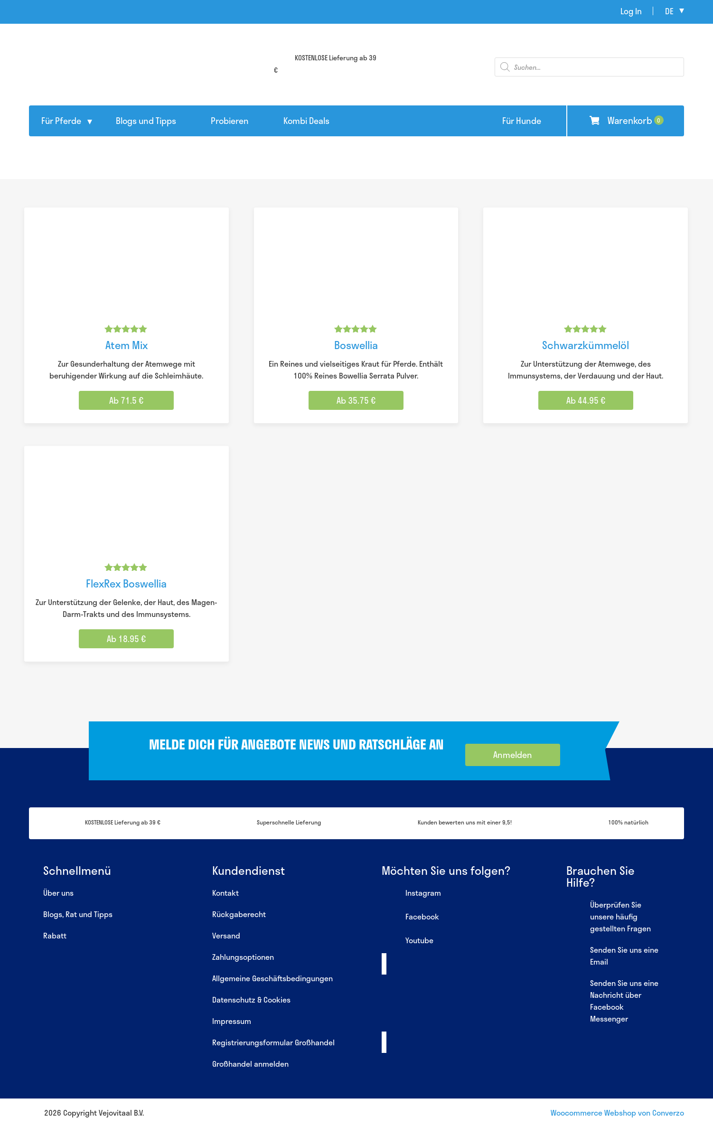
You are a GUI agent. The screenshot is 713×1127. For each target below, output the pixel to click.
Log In (631, 11)
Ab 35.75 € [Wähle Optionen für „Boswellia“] (356, 400)
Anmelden (512, 754)
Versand (226, 935)
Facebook (410, 917)
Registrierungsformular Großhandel (273, 1042)
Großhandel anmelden (250, 1064)
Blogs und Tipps (146, 120)
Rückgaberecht (239, 914)
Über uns (58, 893)
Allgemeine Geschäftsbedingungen (272, 978)
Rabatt (54, 935)
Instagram (411, 894)
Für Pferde (61, 120)
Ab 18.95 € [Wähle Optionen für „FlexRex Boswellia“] (126, 638)
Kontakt (225, 893)
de (669, 11)
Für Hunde (521, 120)
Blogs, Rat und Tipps (78, 914)
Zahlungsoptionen (243, 957)
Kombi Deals (306, 120)
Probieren (230, 120)
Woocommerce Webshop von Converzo (617, 1112)
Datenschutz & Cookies (251, 999)
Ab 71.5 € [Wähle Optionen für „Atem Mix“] (126, 400)
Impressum (231, 1021)
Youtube (407, 941)
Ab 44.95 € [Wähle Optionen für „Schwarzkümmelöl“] (585, 400)
